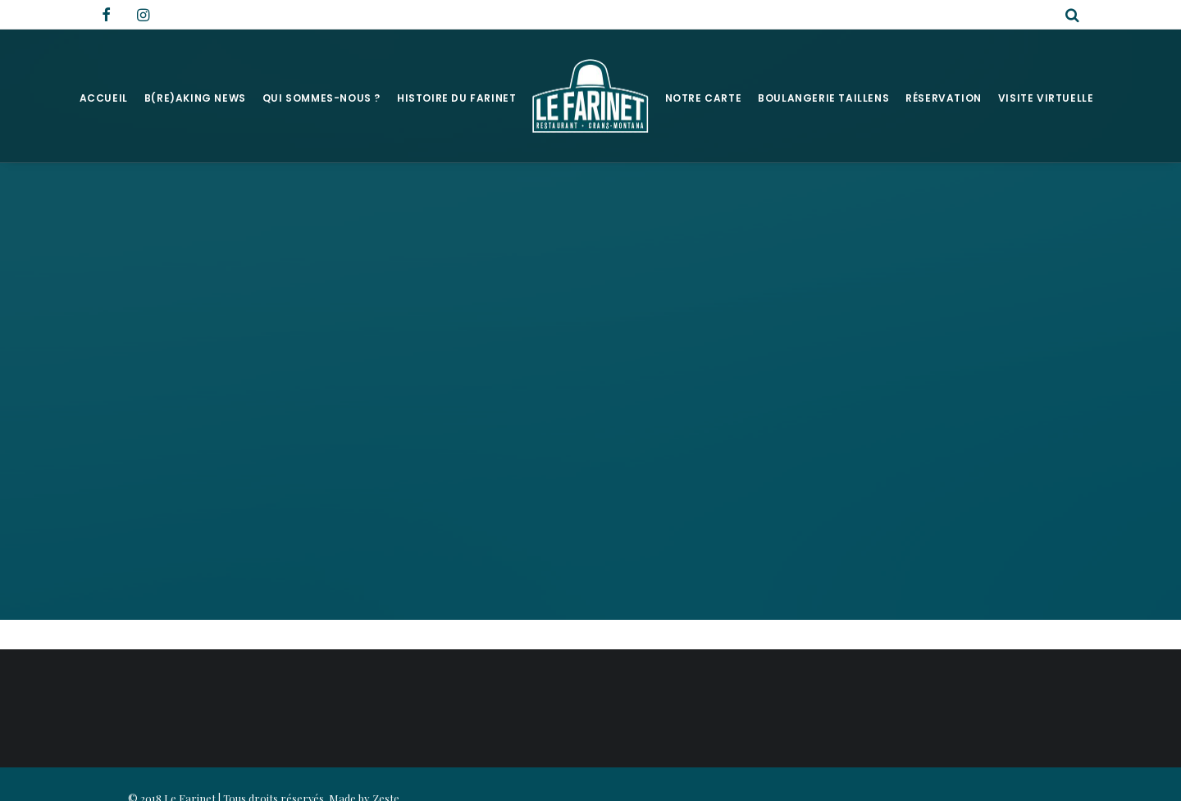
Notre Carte (703, 98)
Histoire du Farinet (456, 98)
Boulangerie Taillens (823, 98)
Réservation (943, 98)
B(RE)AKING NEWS (195, 98)
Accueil (104, 98)
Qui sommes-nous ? (321, 98)
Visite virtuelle (1046, 98)
